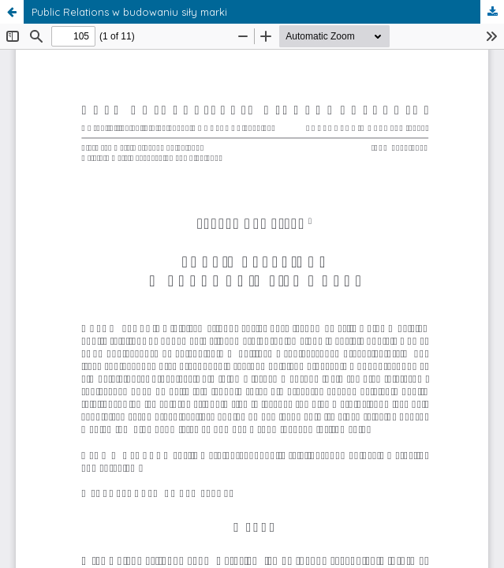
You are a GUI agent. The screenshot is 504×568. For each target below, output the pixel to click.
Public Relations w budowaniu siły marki (129, 12)
